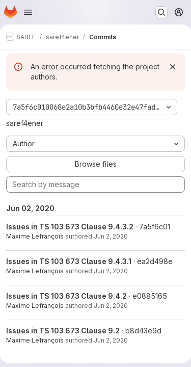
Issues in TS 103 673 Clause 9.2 (63, 330)
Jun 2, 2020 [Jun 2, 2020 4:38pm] (111, 305)
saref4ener (24, 123)
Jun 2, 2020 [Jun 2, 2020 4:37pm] (111, 340)
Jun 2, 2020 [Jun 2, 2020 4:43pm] (111, 236)
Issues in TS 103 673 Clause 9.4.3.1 (68, 261)
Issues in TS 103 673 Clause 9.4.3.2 (69, 226)
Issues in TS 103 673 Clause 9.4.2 (66, 296)
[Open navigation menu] (28, 12)
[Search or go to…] (161, 12)
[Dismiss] (173, 67)
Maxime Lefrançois (35, 236)
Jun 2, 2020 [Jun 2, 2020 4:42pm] (111, 271)
